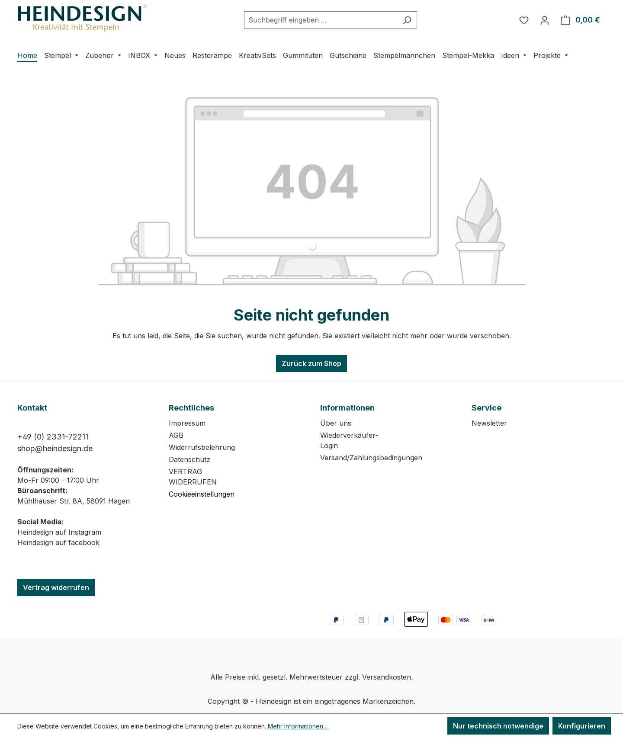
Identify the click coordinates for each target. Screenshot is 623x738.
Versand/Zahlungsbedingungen (371, 457)
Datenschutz (189, 459)
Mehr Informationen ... (298, 726)
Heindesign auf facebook (58, 542)
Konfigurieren (581, 726)
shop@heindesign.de (55, 448)
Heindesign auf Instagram (59, 532)
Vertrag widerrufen (56, 587)
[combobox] (320, 20)
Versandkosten (386, 677)
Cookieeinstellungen (201, 494)
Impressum (187, 423)
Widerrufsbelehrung (202, 447)
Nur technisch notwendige (498, 726)
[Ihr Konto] (544, 20)
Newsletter (489, 423)
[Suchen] (407, 20)
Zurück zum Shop (311, 363)
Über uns (335, 423)
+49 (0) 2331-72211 (52, 436)
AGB (176, 435)
